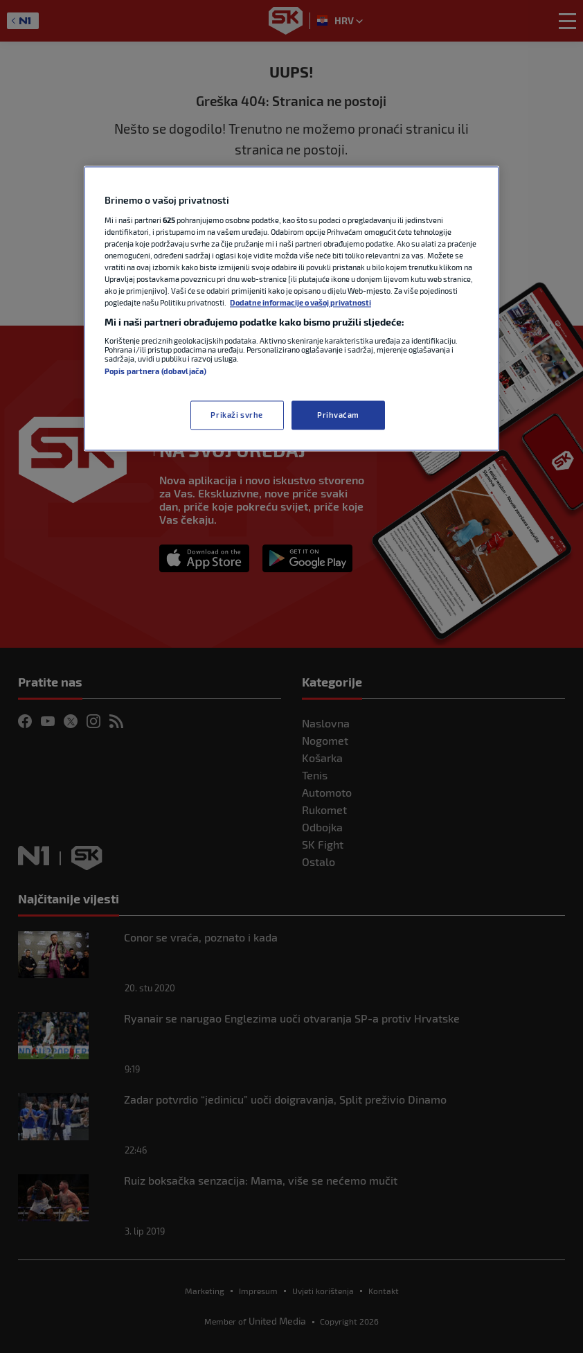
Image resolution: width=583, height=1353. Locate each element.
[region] (291, 308)
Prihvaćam (338, 414)
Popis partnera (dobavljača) (155, 370)
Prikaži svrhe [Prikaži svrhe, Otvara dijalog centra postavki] (236, 414)
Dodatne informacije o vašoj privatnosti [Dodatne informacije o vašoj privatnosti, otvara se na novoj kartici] (300, 302)
